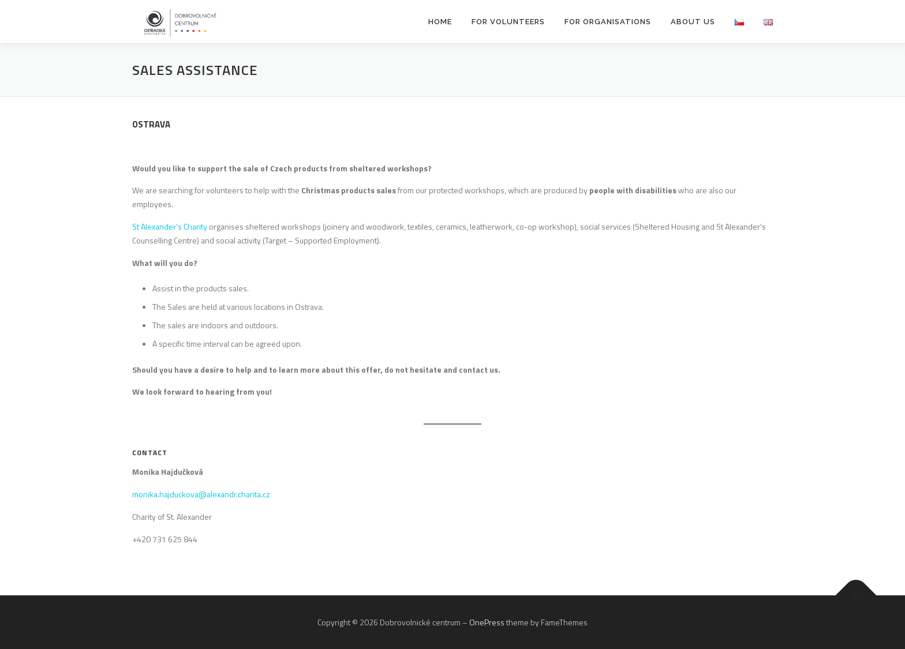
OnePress (486, 622)
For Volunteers (508, 21)
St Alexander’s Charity (169, 226)
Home (440, 21)
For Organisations (607, 21)
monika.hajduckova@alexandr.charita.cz (201, 494)
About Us (693, 21)
